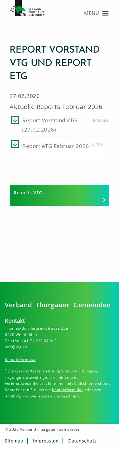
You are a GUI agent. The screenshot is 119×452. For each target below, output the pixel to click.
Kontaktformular (20, 359)
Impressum (46, 441)
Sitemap (14, 441)
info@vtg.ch (16, 347)
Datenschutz (82, 441)
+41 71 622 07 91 (38, 341)
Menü (91, 13)
